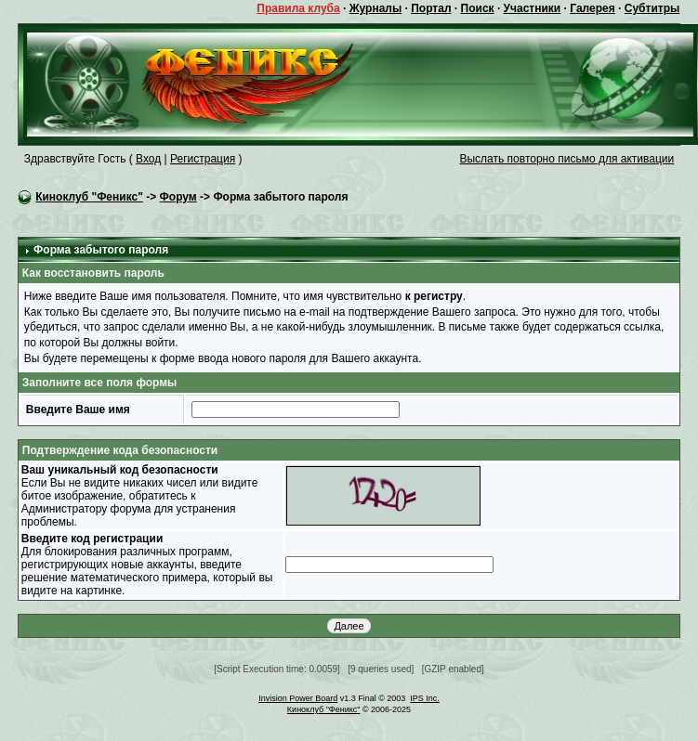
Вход (148, 158)
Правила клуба (298, 8)
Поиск (477, 8)
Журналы (375, 8)
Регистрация (202, 158)
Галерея (592, 8)
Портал (431, 8)
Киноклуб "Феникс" (89, 196)
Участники (532, 8)
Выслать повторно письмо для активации (566, 158)
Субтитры (652, 8)
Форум (178, 196)
